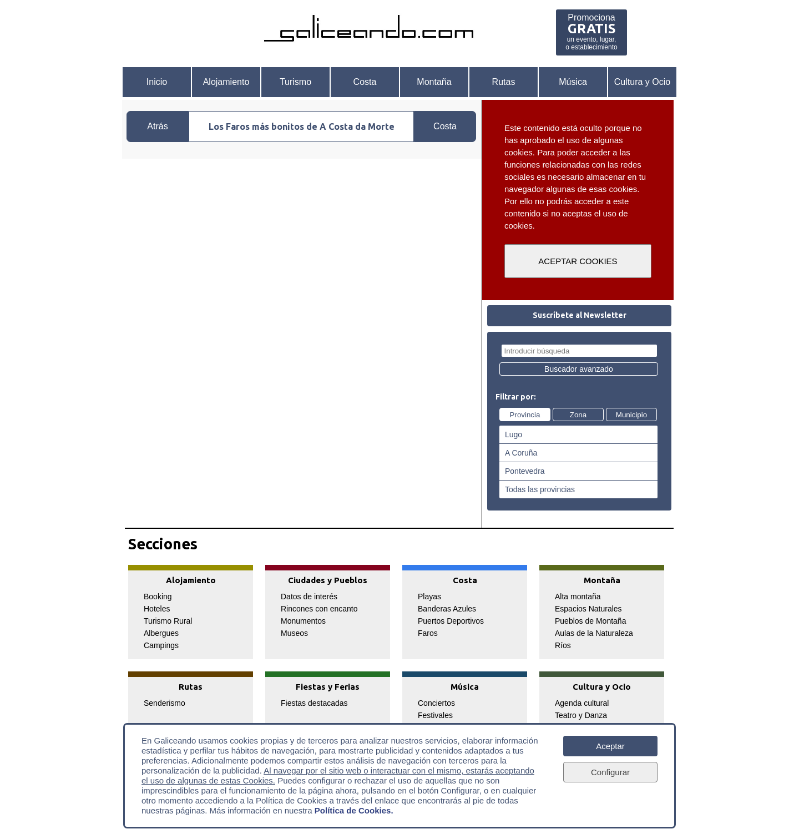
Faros (428, 633)
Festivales (435, 715)
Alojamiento (226, 82)
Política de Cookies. (354, 810)
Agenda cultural (582, 703)
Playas (429, 596)
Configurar (610, 772)
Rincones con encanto (319, 608)
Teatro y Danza (581, 715)
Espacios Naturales (588, 608)
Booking (158, 596)
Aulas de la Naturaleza (594, 633)
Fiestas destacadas (314, 703)
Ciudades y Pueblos (327, 580)
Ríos (563, 645)
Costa (365, 82)
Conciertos (436, 703)
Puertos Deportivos (451, 620)
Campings (161, 645)
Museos (294, 633)
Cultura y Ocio (642, 82)
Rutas (503, 82)
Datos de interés (309, 596)
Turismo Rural (168, 620)
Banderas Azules (447, 608)
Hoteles (157, 608)
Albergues (161, 633)
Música (573, 82)
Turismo (295, 82)
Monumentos (303, 620)
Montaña (434, 82)
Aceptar (610, 746)
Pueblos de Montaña (590, 620)
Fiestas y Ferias (328, 686)
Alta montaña (578, 596)
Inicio (156, 82)
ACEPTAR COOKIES (577, 261)
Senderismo (164, 703)
